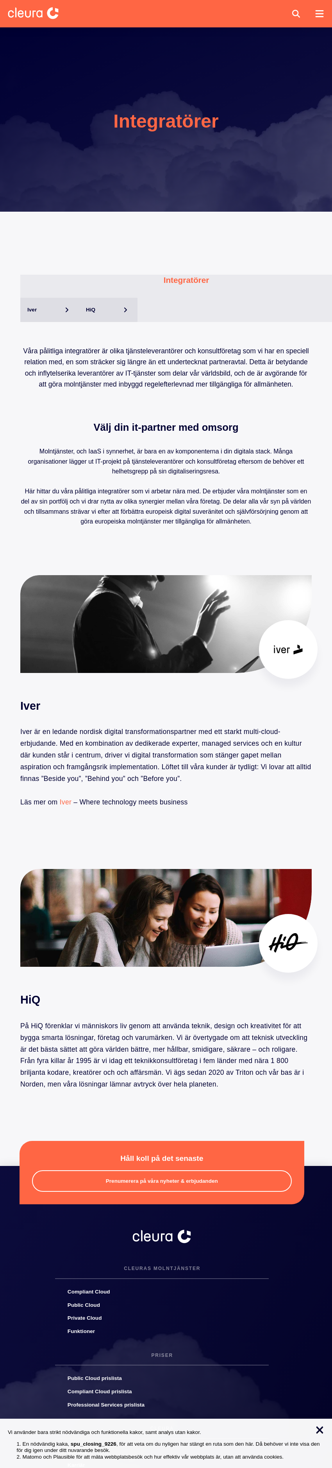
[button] (296, 13)
